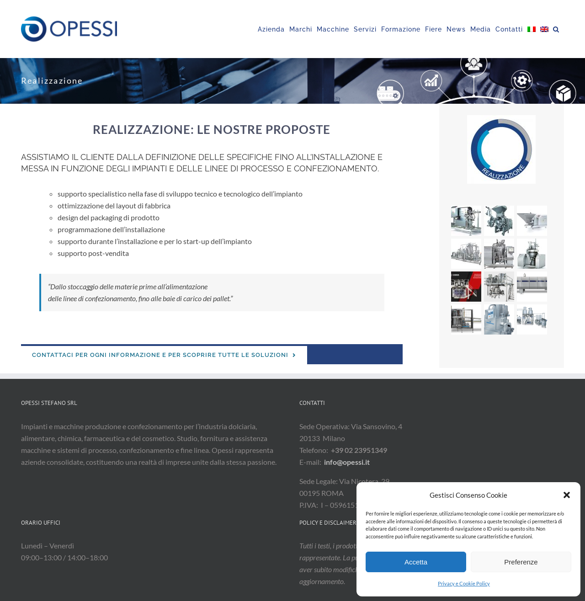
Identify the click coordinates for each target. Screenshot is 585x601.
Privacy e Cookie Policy (464, 583)
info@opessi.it (347, 461)
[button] (566, 495)
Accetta (415, 562)
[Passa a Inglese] (544, 29)
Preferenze (520, 562)
